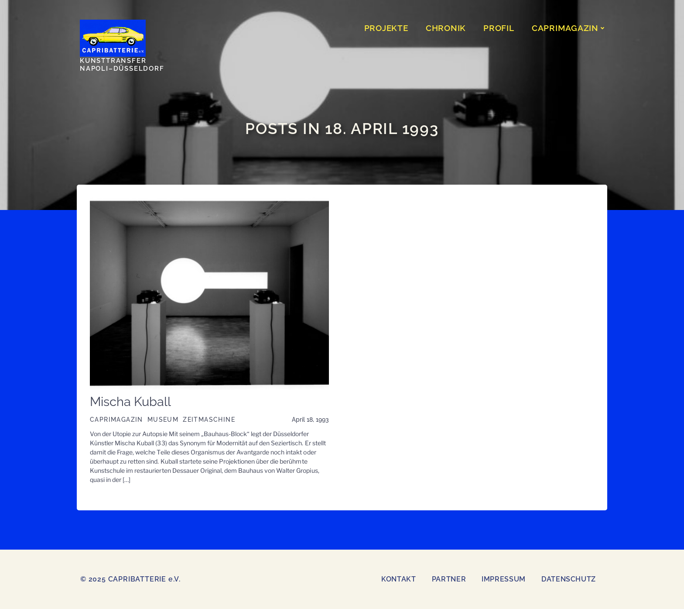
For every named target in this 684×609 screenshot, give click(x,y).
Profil (498, 28)
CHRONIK (446, 28)
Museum (162, 419)
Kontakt (398, 579)
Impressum (504, 579)
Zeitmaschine (209, 419)
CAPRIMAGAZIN (569, 28)
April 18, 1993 (310, 419)
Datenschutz (568, 579)
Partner (449, 579)
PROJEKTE (386, 28)
